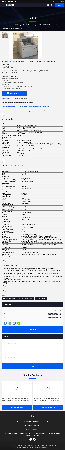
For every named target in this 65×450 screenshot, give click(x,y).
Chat (59, 5)
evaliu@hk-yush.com (8, 1)
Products (10, 25)
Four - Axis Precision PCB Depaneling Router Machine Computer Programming (16, 399)
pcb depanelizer (41, 298)
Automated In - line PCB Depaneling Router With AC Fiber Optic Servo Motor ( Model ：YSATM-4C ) (48, 399)
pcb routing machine (9, 298)
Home (3, 25)
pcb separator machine (25, 298)
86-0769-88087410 (57, 1)
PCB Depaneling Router (22, 25)
